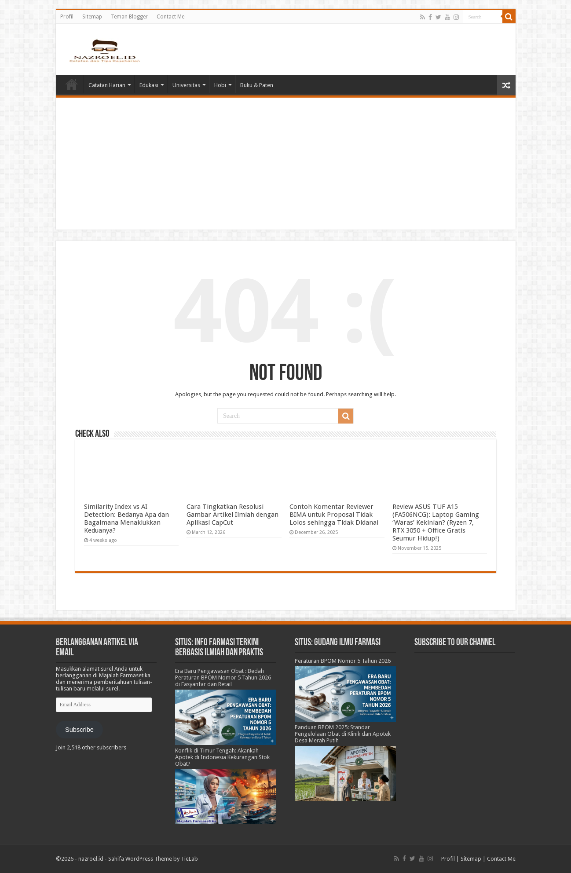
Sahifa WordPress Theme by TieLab (153, 858)
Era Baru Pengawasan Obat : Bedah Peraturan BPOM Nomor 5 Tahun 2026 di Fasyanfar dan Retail (223, 677)
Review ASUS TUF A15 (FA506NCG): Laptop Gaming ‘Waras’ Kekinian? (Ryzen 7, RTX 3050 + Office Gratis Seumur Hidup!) (435, 522)
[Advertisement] (286, 163)
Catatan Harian (106, 85)
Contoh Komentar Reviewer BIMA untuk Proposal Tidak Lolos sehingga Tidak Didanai (333, 514)
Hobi (220, 85)
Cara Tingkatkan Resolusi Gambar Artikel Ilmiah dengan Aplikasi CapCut (232, 514)
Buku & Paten (256, 85)
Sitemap (92, 17)
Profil (66, 17)
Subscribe (79, 729)
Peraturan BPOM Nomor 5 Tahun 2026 (343, 660)
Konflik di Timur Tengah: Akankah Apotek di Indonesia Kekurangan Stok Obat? (222, 757)
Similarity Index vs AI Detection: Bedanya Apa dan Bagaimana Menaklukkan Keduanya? (126, 518)
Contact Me (170, 17)
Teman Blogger (129, 17)
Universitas (186, 85)
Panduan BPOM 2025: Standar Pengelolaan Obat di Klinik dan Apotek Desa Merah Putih (343, 734)
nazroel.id (90, 858)
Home (71, 84)
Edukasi (148, 85)
